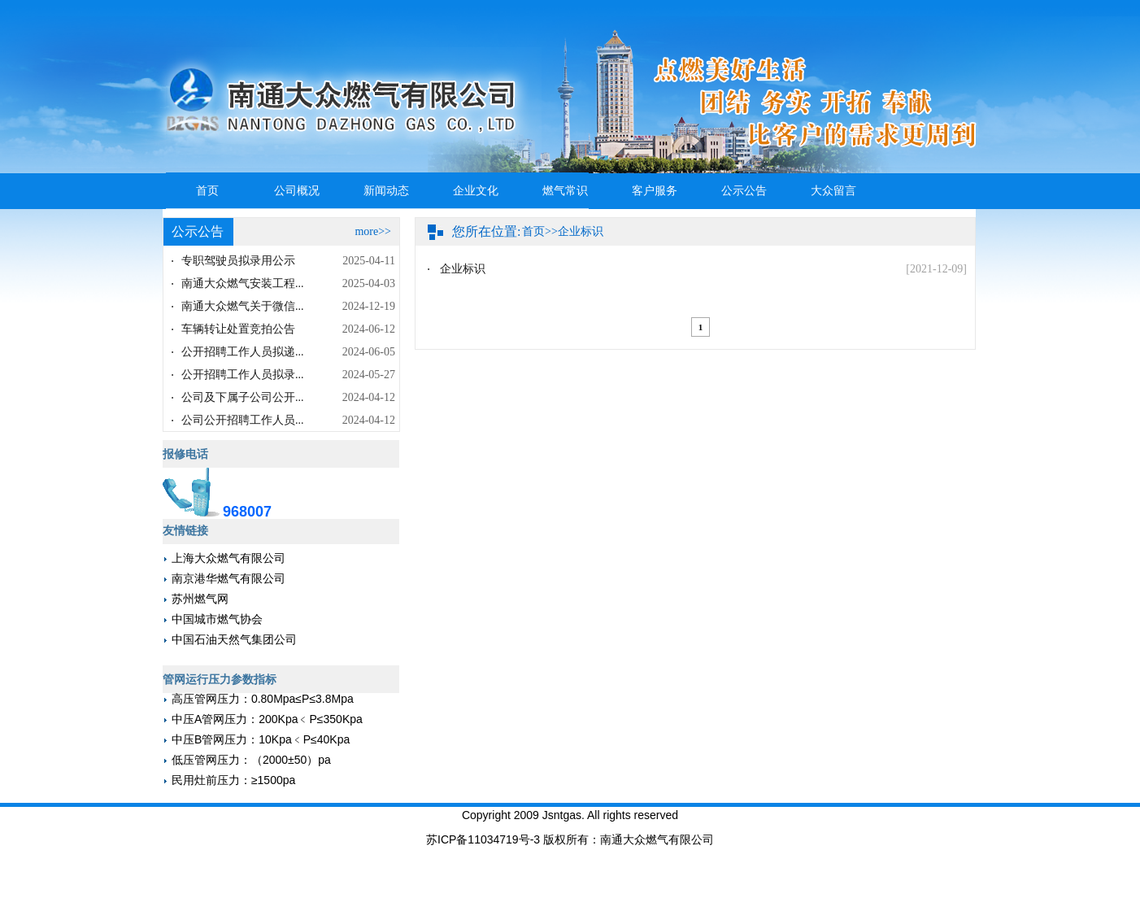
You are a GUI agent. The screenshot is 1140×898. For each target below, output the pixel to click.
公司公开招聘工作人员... (242, 420)
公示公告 (744, 191)
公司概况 (297, 191)
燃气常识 (565, 191)
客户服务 (654, 191)
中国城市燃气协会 (217, 619)
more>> (373, 231)
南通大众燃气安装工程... (242, 283)
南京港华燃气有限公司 (228, 578)
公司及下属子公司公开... (242, 397)
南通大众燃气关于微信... (242, 306)
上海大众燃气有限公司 (228, 558)
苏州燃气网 (200, 598)
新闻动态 (386, 191)
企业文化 (475, 191)
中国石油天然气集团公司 (234, 639)
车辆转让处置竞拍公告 (238, 329)
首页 (207, 191)
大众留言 (833, 191)
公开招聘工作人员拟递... (242, 352)
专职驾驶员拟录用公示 (238, 261)
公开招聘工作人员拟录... (242, 374)
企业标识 (462, 269)
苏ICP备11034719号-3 (483, 839)
